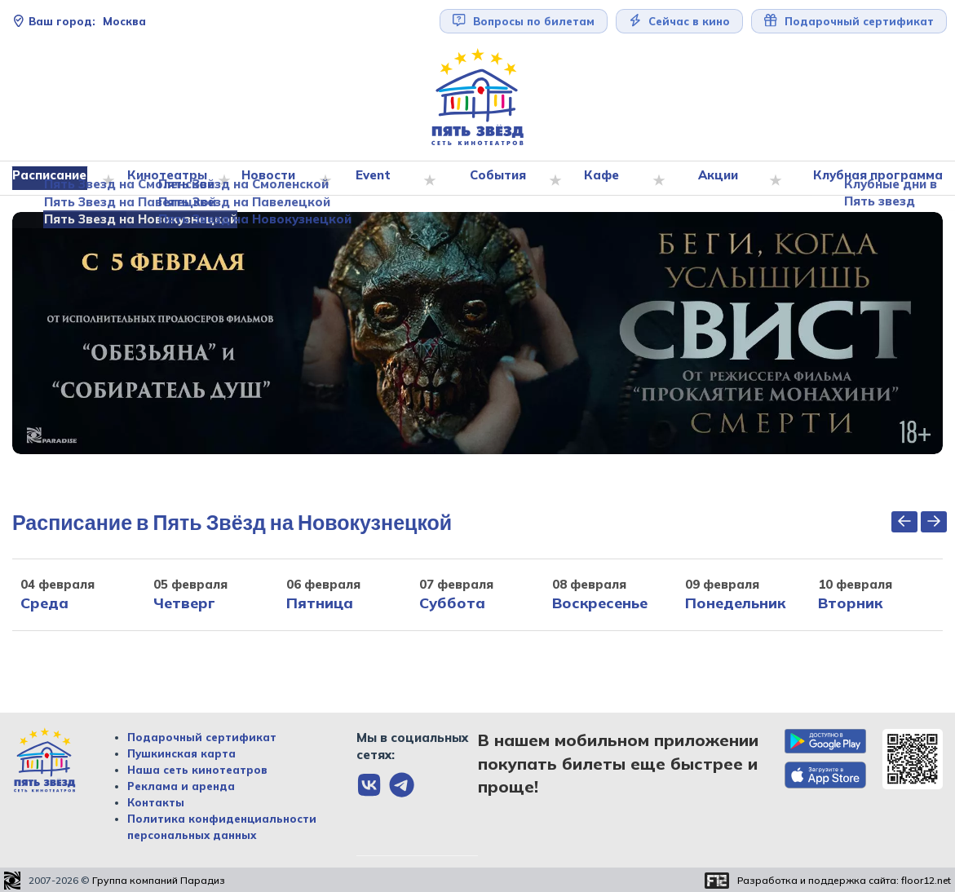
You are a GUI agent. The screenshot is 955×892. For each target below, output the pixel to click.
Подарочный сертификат (849, 21)
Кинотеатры (172, 178)
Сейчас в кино (680, 21)
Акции (720, 178)
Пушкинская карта (181, 754)
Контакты (155, 803)
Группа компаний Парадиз (158, 881)
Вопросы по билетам (524, 21)
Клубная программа (874, 178)
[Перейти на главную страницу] (478, 97)
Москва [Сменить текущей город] (79, 21)
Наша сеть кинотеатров (197, 770)
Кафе (604, 178)
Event (377, 178)
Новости (273, 178)
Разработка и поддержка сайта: (844, 881)
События (501, 178)
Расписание (56, 178)
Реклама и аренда (181, 786)
